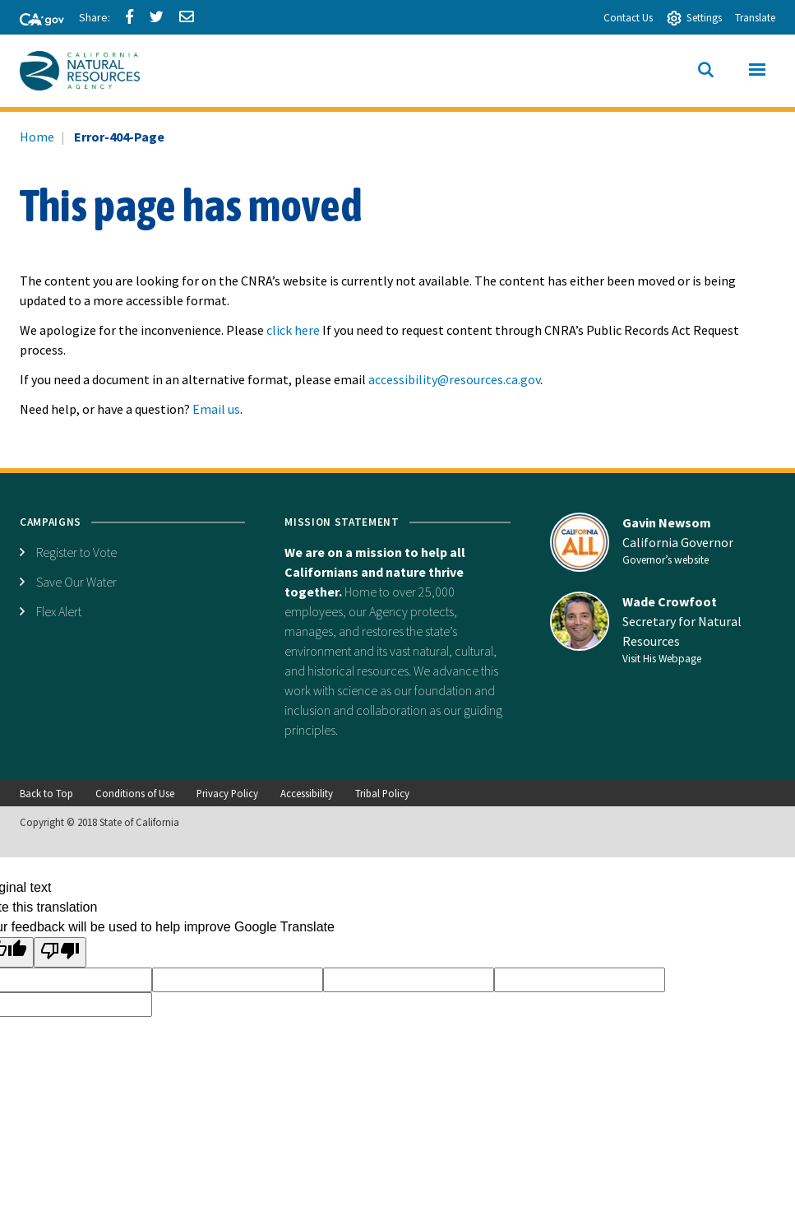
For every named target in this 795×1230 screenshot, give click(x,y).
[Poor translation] (60, 952)
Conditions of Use (134, 793)
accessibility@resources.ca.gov (454, 379)
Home (37, 136)
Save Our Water (76, 581)
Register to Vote (76, 552)
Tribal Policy (382, 793)
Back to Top (46, 793)
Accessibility (306, 793)
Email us (216, 409)
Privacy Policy (227, 793)
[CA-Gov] (34, 20)
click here (293, 330)
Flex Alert (58, 611)
